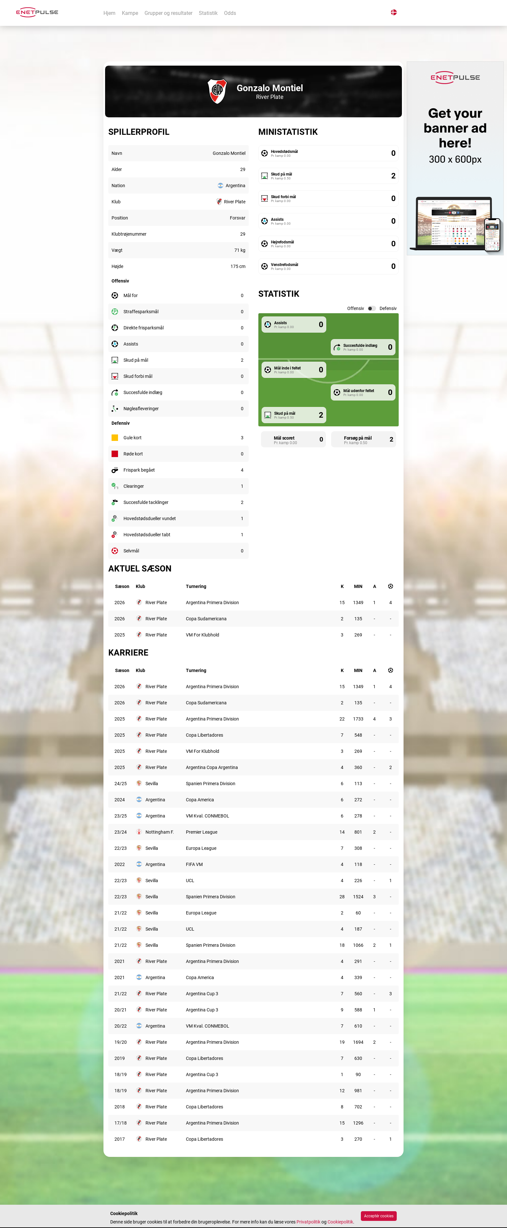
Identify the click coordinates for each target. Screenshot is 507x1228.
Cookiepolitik (340, 1221)
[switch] (371, 308)
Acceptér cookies (379, 1216)
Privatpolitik (308, 1221)
